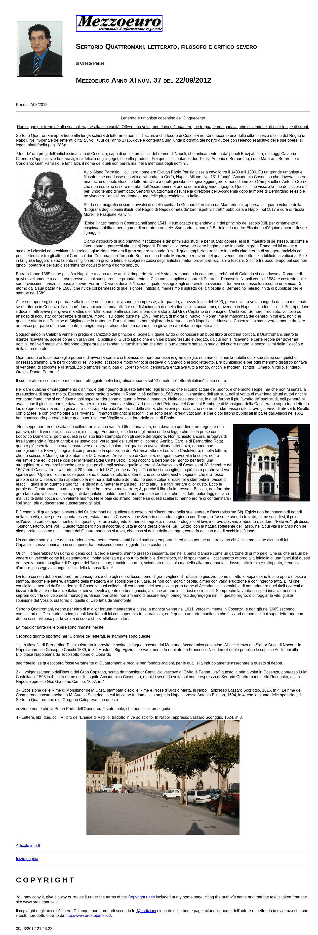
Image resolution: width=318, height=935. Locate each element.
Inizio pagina (27, 859)
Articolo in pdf (28, 845)
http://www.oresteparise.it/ (88, 915)
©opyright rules (141, 897)
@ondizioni (146, 911)
